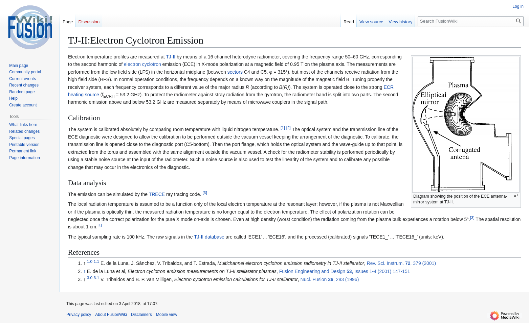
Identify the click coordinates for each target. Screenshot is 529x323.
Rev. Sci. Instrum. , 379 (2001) (401, 263)
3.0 (89, 277)
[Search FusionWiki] (471, 21)
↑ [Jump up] (84, 271)
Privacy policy (78, 314)
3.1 (96, 277)
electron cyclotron (142, 64)
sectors (235, 72)
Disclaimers (141, 314)
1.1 (96, 261)
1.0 (89, 261)
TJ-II (170, 56)
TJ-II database (209, 237)
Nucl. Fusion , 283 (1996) (330, 279)
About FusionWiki (111, 314)
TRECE (157, 194)
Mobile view (166, 314)
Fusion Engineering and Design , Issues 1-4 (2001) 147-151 (344, 271)
